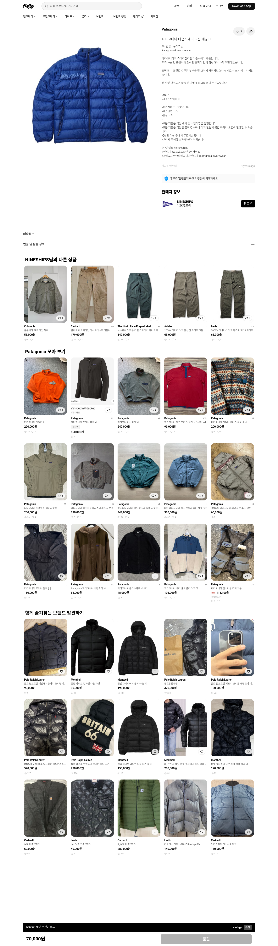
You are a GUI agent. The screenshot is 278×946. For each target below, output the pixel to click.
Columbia (29, 326)
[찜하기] (239, 31)
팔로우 (248, 204)
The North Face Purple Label (134, 326)
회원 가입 (205, 6)
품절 (206, 939)
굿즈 (85, 16)
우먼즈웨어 (50, 16)
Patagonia (170, 29)
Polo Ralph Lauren (34, 679)
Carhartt (76, 326)
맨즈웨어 (29, 16)
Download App (241, 6)
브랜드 (101, 16)
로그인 (220, 6)
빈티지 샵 (138, 16)
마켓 (176, 6)
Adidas (168, 326)
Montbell (76, 679)
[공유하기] (250, 31)
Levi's (214, 326)
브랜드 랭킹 (119, 16)
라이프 (70, 16)
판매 (189, 6)
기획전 (154, 16)
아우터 (173, 165)
